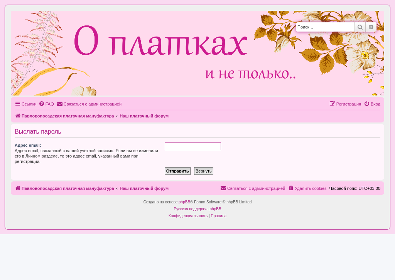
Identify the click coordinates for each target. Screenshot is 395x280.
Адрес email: (28, 145)
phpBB (184, 202)
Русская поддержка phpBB (197, 209)
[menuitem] (46, 104)
